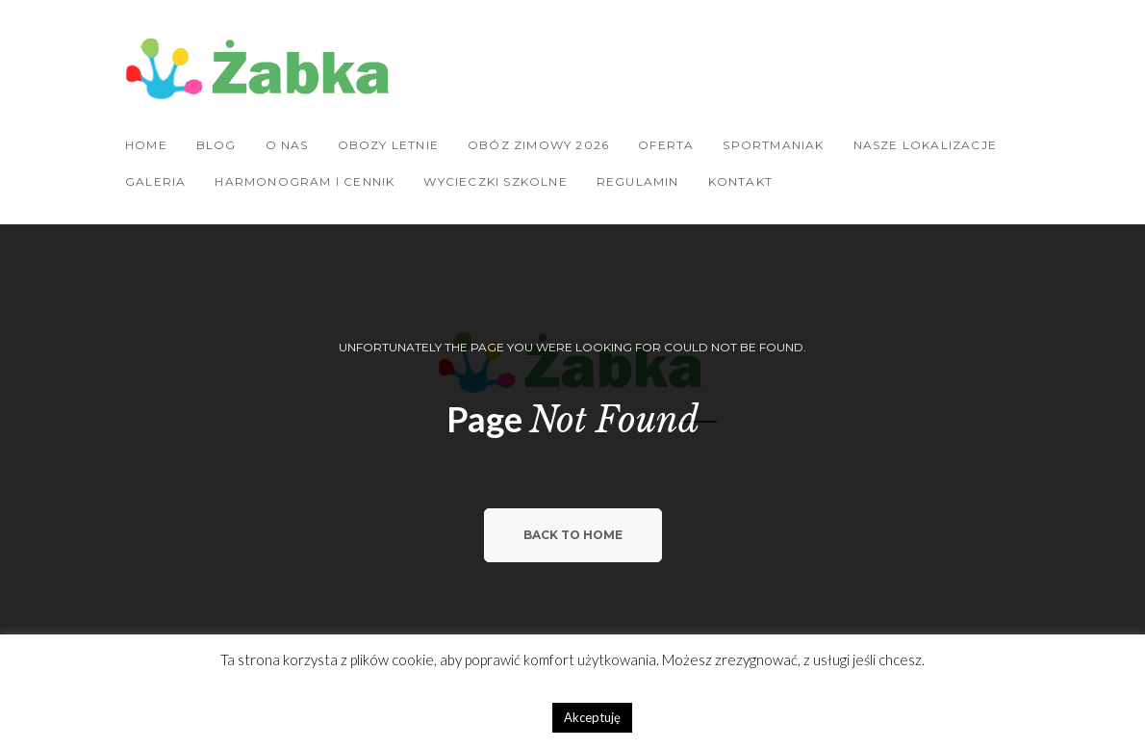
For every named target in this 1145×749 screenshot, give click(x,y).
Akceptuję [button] (592, 717)
